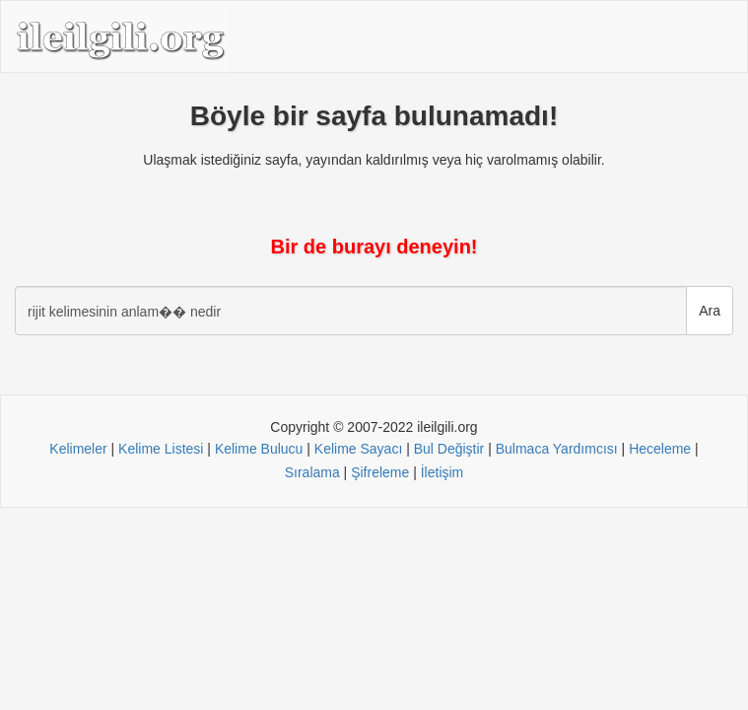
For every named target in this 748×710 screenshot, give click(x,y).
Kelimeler (77, 449)
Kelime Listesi (160, 449)
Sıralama (312, 472)
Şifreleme (380, 472)
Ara (709, 311)
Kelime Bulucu (259, 449)
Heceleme (660, 449)
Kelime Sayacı (358, 449)
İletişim (442, 472)
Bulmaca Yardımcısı (557, 449)
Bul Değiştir (449, 449)
